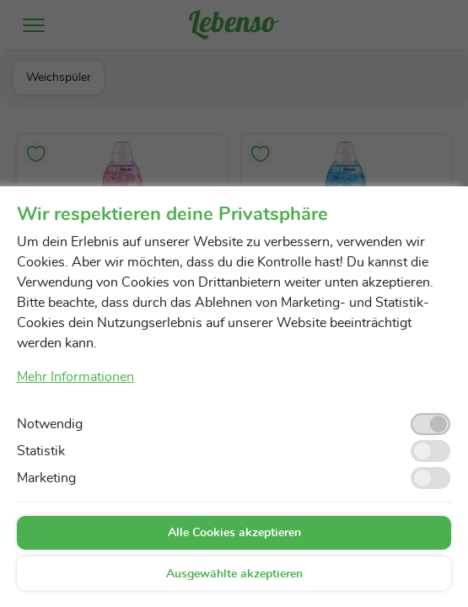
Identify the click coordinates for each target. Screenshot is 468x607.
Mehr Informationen (75, 377)
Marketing (46, 478)
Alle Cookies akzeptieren (234, 533)
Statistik (41, 451)
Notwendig (50, 424)
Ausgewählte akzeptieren (234, 574)
